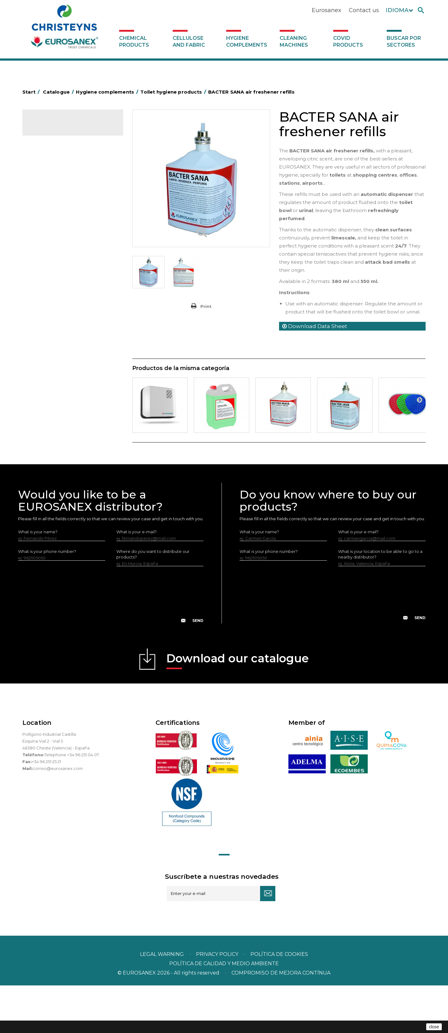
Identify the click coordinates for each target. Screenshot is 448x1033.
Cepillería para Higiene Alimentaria (69, 284)
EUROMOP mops (52, 323)
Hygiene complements (246, 41)
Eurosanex (326, 10)
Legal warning (162, 1002)
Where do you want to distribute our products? (152, 601)
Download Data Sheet (314, 326)
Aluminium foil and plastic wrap (65, 188)
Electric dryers (49, 361)
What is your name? (38, 579)
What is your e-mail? (136, 579)
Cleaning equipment (55, 255)
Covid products (348, 41)
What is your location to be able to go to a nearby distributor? (380, 601)
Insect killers (46, 313)
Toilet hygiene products (58, 303)
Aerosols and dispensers (59, 178)
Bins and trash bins (53, 245)
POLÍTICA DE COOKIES (279, 1002)
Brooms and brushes (55, 274)
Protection (45, 342)
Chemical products (134, 41)
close (434, 1026)
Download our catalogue (237, 708)
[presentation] (110, 647)
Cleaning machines (294, 41)
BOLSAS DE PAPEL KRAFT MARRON (70, 217)
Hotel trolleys (48, 226)
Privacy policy (218, 1002)
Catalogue (53, 127)
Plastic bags (46, 207)
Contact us (364, 10)
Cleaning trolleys (51, 236)
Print (206, 306)
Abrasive (43, 168)
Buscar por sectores (404, 41)
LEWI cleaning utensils (56, 380)
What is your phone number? (47, 598)
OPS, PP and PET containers (62, 265)
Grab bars (44, 197)
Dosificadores (48, 390)
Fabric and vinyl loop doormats (65, 294)
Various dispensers (53, 400)
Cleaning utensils (51, 371)
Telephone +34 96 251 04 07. (72, 802)
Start (32, 92)
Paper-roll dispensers (56, 332)
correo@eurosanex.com (58, 815)
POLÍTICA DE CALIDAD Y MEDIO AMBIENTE (224, 1011)
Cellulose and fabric (189, 41)
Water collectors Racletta (60, 352)
